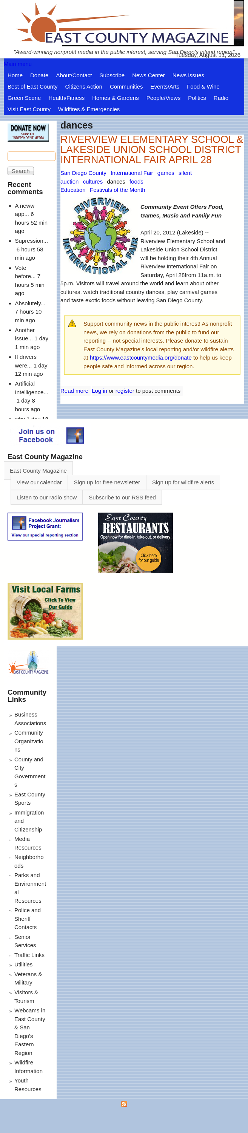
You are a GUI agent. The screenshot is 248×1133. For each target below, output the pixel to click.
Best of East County (33, 86)
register (125, 390)
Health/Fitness (66, 98)
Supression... (31, 240)
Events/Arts (165, 86)
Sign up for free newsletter (107, 482)
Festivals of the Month (117, 190)
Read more (74, 390)
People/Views (163, 98)
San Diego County (83, 173)
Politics (197, 98)
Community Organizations (28, 741)
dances (116, 181)
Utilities (23, 964)
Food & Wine (203, 86)
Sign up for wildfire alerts (183, 482)
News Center (148, 75)
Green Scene (24, 98)
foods (136, 181)
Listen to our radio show (47, 497)
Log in (99, 390)
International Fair (132, 173)
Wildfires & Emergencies (89, 109)
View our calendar (39, 482)
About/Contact (74, 75)
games (165, 173)
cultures (93, 181)
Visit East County (29, 109)
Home (15, 75)
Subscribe (112, 75)
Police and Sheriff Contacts (27, 918)
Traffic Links (29, 955)
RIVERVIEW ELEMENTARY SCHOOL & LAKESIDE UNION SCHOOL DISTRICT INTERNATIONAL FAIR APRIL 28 (151, 149)
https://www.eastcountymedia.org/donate (141, 357)
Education (73, 190)
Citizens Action (83, 86)
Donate (39, 75)
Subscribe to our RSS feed (122, 497)
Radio (221, 98)
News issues (188, 75)
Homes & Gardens (115, 98)
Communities (126, 86)
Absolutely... (30, 303)
